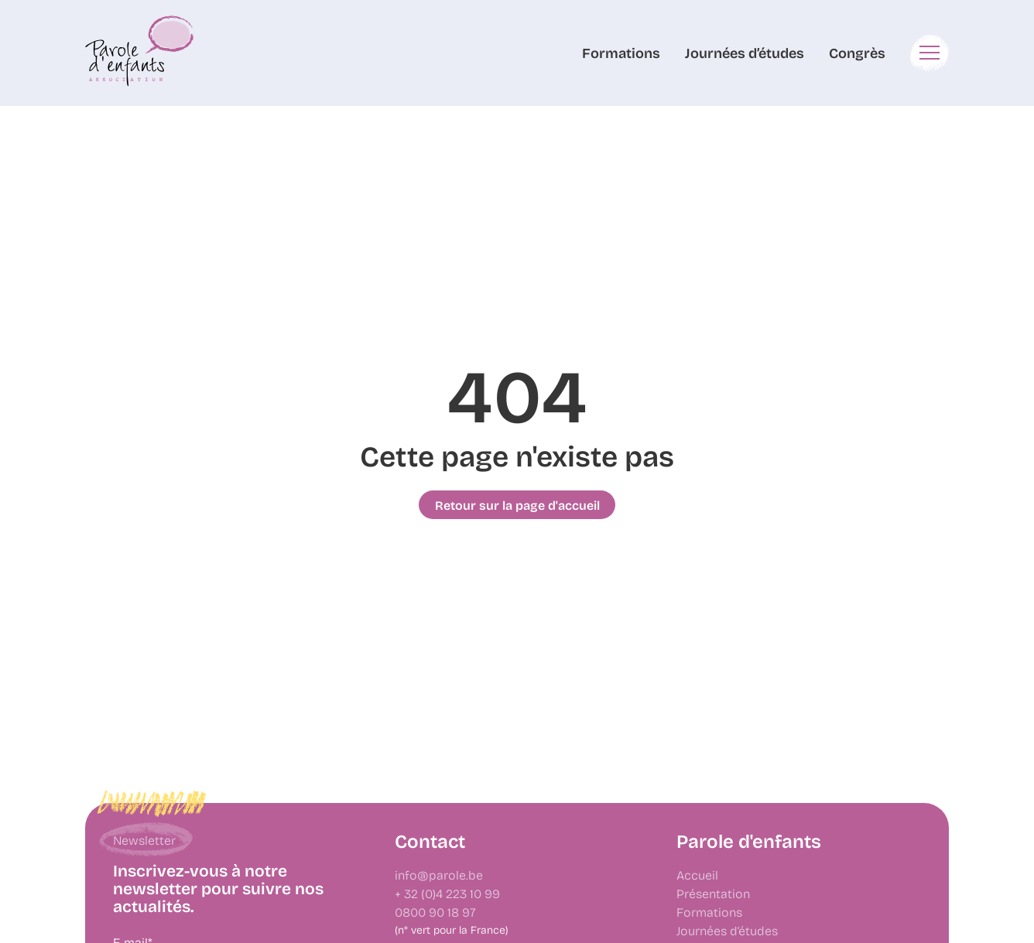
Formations (621, 52)
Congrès (857, 52)
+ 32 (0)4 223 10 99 (447, 893)
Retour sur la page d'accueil (517, 505)
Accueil (697, 874)
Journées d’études (744, 52)
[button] (929, 52)
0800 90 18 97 (435, 912)
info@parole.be (439, 874)
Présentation (713, 893)
